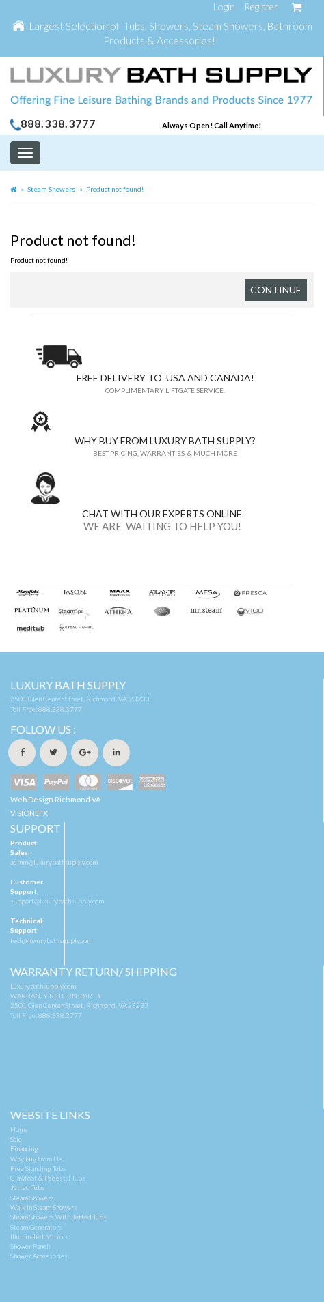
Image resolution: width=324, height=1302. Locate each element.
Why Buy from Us (36, 1159)
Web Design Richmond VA (55, 799)
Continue (275, 289)
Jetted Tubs (27, 1187)
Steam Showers (51, 189)
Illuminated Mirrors (39, 1236)
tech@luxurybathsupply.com (51, 940)
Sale (16, 1139)
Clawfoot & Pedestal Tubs (47, 1178)
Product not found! (115, 189)
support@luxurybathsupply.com (57, 901)
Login (224, 6)
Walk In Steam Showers (43, 1207)
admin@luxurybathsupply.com (54, 862)
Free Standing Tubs (38, 1168)
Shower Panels (31, 1246)
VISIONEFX (29, 813)
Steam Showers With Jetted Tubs (58, 1217)
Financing (24, 1148)
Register (261, 6)
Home (19, 1129)
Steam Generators (36, 1227)
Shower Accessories (39, 1256)
